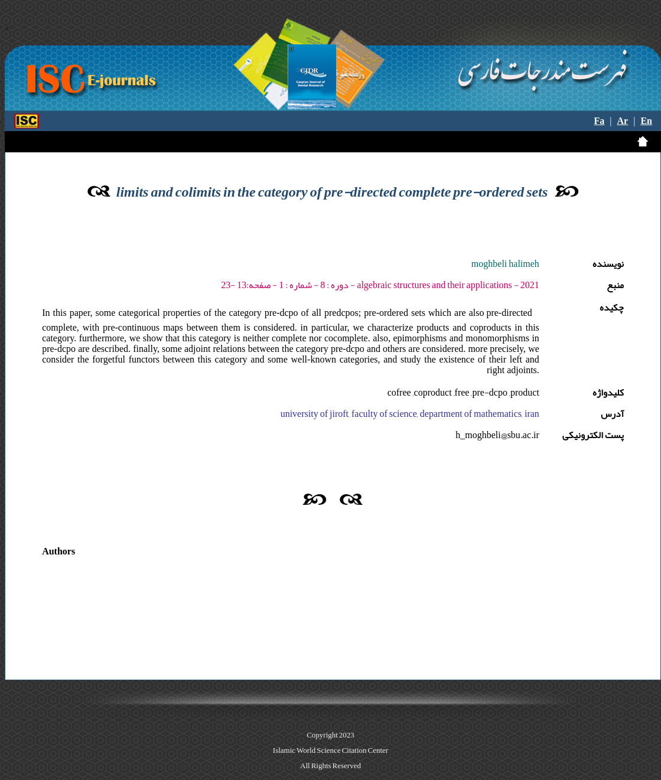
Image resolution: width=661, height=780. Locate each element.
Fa (599, 121)
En (646, 121)
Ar (623, 121)
